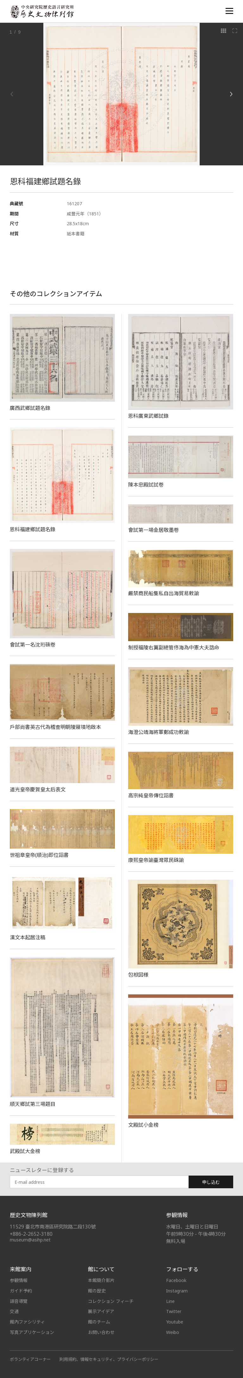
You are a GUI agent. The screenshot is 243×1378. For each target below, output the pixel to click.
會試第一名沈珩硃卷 (32, 644)
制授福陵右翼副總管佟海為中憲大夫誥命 (173, 647)
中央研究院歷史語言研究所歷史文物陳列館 (42, 11)
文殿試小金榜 (143, 1124)
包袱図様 (138, 974)
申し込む (211, 1182)
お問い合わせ (101, 1332)
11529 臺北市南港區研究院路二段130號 (53, 1226)
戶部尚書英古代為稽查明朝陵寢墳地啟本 (55, 727)
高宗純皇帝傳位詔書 (151, 795)
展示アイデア (101, 1311)
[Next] (231, 94)
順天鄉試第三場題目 (32, 1103)
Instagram (177, 1291)
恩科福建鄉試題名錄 (32, 529)
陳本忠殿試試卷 (146, 484)
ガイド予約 (21, 1291)
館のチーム (99, 1322)
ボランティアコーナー (30, 1359)
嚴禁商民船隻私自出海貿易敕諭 (163, 593)
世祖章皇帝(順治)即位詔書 (39, 855)
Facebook (176, 1280)
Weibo (172, 1332)
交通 (14, 1311)
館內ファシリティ (27, 1322)
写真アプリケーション (32, 1332)
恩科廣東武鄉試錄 (148, 415)
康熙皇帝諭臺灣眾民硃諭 (156, 860)
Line (170, 1301)
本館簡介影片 (101, 1280)
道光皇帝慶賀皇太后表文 (37, 789)
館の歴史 (97, 1291)
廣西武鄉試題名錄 (30, 408)
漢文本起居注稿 (27, 937)
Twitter (173, 1311)
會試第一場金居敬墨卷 (153, 529)
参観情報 (19, 1280)
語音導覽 (19, 1301)
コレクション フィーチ (111, 1301)
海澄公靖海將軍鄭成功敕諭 (158, 732)
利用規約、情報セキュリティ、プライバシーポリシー (109, 1359)
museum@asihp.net (30, 1240)
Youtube (174, 1322)
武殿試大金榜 (25, 1151)
